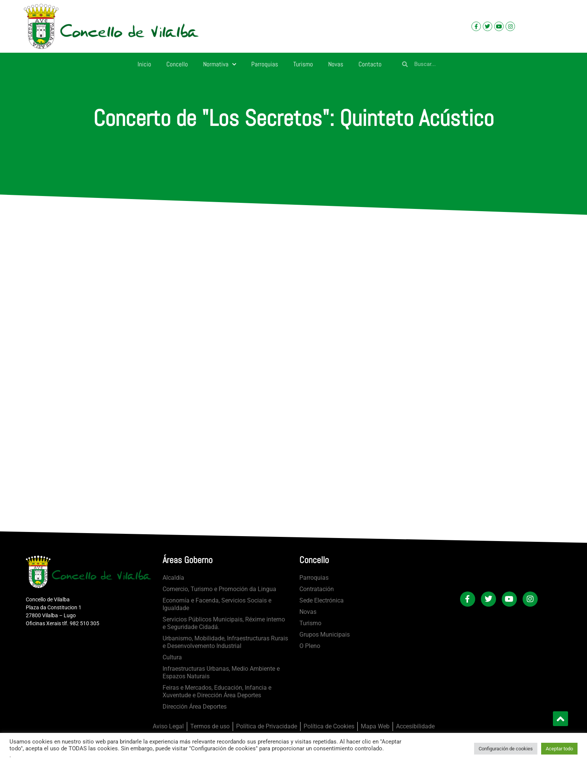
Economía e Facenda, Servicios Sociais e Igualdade (217, 604)
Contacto (370, 64)
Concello (177, 64)
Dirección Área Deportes (195, 706)
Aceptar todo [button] (559, 748)
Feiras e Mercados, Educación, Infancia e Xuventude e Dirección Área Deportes (217, 691)
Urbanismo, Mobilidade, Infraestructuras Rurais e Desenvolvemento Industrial (225, 642)
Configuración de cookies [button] (506, 748)
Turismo (303, 64)
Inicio (144, 64)
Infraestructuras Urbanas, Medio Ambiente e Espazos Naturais (221, 672)
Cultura (172, 657)
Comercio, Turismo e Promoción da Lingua (219, 589)
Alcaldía (173, 577)
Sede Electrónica (321, 600)
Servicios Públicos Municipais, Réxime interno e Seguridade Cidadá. (224, 623)
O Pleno (309, 645)
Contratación (316, 589)
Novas (335, 64)
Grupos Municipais (324, 634)
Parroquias (264, 64)
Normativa (219, 64)
